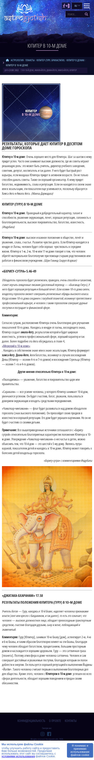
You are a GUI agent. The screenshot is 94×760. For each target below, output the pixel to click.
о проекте (55, 721)
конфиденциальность (31, 721)
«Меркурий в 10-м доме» (16, 346)
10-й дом (29, 70)
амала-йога (40, 70)
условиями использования (18, 756)
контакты (71, 721)
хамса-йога (63, 70)
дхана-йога (52, 70)
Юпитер (73, 70)
